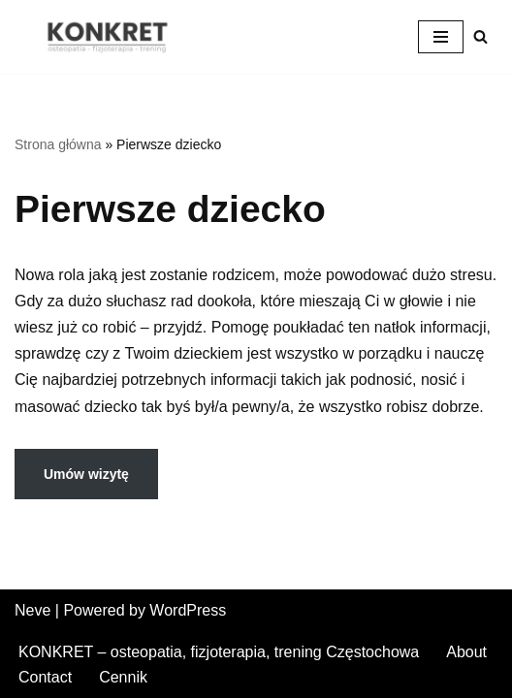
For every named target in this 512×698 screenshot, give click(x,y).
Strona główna (58, 144)
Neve (32, 610)
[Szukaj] (480, 36)
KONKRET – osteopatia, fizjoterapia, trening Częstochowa (218, 652)
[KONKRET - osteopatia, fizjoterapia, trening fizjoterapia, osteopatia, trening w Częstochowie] (112, 37)
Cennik (123, 677)
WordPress (187, 610)
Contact (45, 677)
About (466, 652)
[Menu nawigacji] (441, 36)
